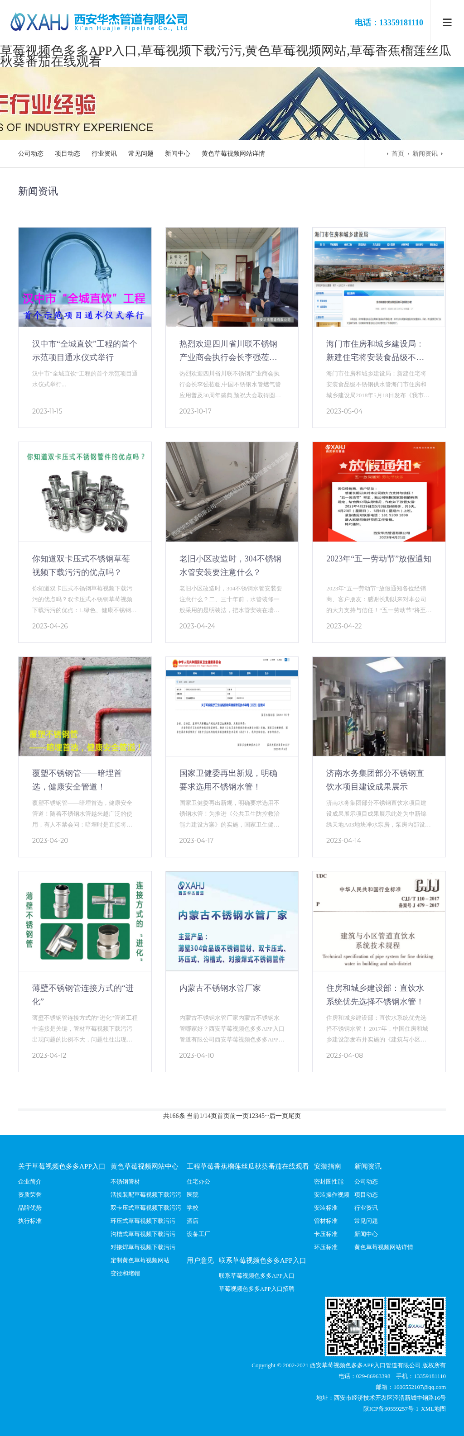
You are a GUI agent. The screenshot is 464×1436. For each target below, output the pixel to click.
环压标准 (326, 1247)
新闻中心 (177, 153)
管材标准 (326, 1220)
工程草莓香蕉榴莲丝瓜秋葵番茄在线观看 (248, 1166)
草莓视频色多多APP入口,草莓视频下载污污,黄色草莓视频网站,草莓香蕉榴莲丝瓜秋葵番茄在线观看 (225, 55)
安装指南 (327, 1166)
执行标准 (30, 1220)
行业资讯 (104, 153)
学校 (192, 1207)
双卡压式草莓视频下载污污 (146, 1207)
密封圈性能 (328, 1181)
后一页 (278, 1116)
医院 (192, 1194)
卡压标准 (326, 1234)
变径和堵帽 (125, 1273)
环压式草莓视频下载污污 (143, 1220)
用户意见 (200, 1260)
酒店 (192, 1220)
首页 (398, 153)
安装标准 (326, 1207)
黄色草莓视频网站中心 (145, 1166)
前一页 (239, 1116)
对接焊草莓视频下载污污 (143, 1247)
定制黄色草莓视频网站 (140, 1260)
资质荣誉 (30, 1194)
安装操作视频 (331, 1194)
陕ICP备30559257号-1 (391, 1408)
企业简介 (30, 1181)
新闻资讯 (425, 153)
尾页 (294, 1116)
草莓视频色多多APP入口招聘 (257, 1288)
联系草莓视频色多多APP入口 (262, 1260)
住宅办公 (198, 1181)
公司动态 (31, 153)
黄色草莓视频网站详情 (233, 153)
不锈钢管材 (125, 1181)
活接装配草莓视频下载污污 (146, 1194)
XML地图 (433, 1408)
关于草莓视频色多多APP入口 (62, 1166)
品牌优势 (30, 1207)
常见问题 (141, 153)
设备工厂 (198, 1234)
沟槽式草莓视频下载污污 (143, 1234)
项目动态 (67, 153)
